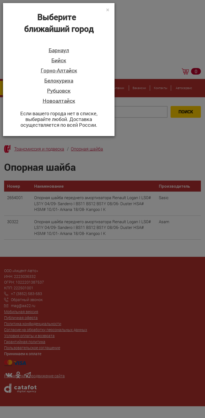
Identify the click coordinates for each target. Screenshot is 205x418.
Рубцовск (59, 91)
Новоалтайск (59, 101)
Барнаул (59, 50)
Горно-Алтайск (59, 70)
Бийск (58, 60)
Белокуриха (58, 81)
